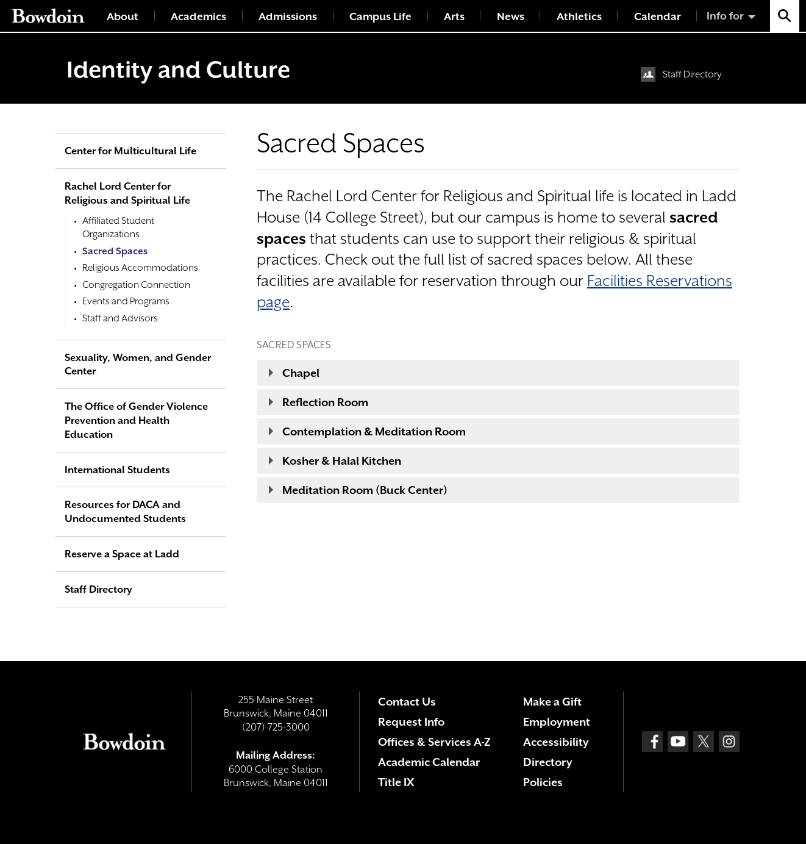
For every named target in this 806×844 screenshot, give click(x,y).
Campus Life (380, 16)
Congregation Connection (136, 284)
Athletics (579, 16)
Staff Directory (692, 74)
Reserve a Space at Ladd (122, 554)
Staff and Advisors (120, 318)
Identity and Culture (178, 69)
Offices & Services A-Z (434, 741)
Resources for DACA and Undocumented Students (125, 511)
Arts (454, 16)
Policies (543, 782)
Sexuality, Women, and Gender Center (138, 364)
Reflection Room (325, 402)
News (510, 16)
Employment (556, 721)
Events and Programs (125, 301)
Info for (725, 16)
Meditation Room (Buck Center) (365, 490)
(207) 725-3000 (276, 727)
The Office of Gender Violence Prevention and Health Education (136, 420)
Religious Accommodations (140, 267)
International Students (117, 470)
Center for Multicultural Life (130, 151)
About (122, 16)
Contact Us (407, 701)
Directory (547, 762)
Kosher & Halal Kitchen (341, 460)
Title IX (396, 782)
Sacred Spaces (115, 251)
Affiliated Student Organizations (118, 227)
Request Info (411, 721)
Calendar (657, 16)
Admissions (288, 16)
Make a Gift (552, 701)
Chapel (300, 373)
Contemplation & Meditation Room (374, 431)
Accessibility (556, 741)
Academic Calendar (429, 762)
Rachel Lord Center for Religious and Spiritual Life (127, 193)
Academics (198, 16)
